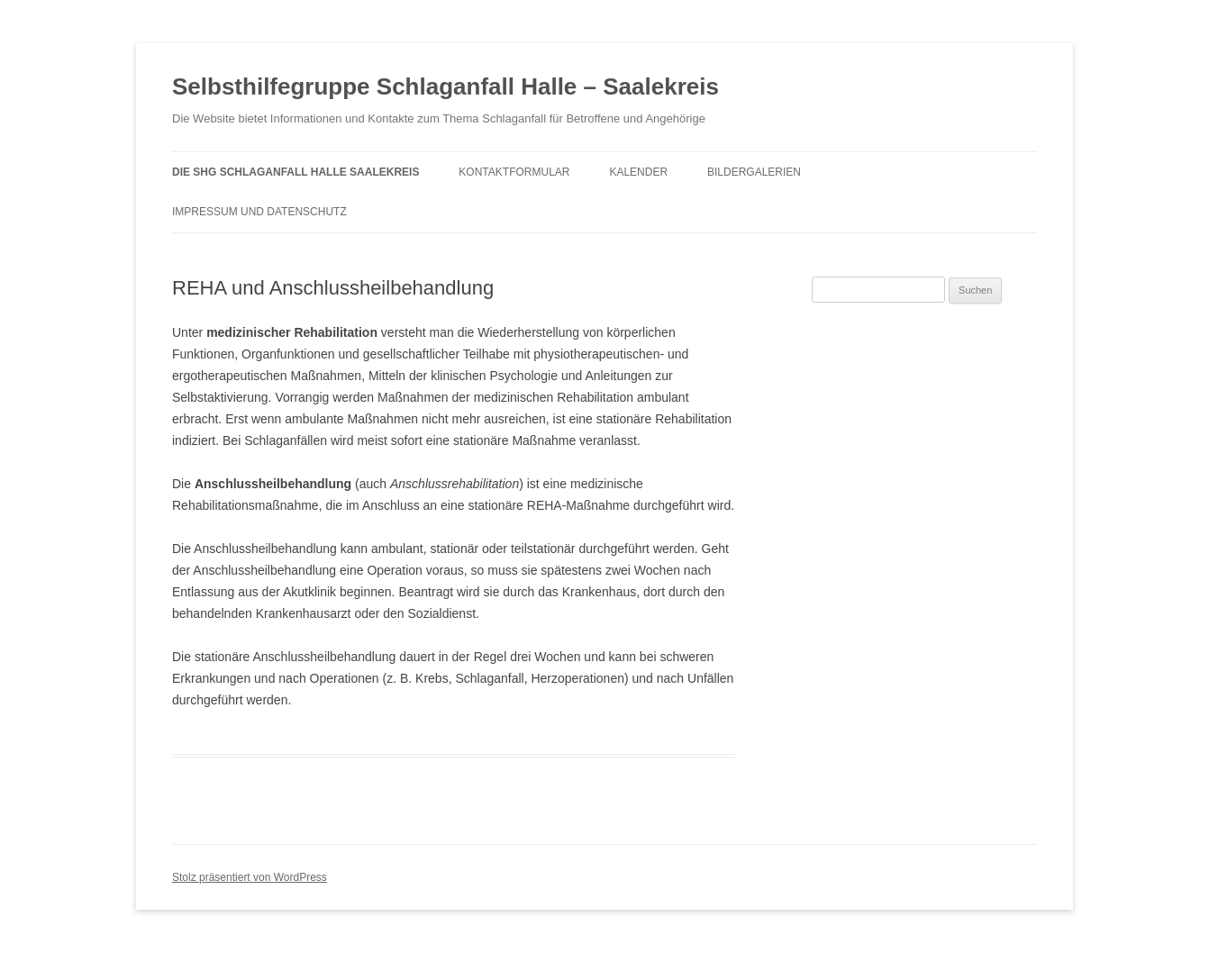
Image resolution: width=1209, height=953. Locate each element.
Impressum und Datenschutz (259, 211)
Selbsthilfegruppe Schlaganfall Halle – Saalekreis (445, 86)
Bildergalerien (754, 172)
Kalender (638, 172)
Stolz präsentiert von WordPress (249, 877)
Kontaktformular (514, 172)
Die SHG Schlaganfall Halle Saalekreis (295, 172)
